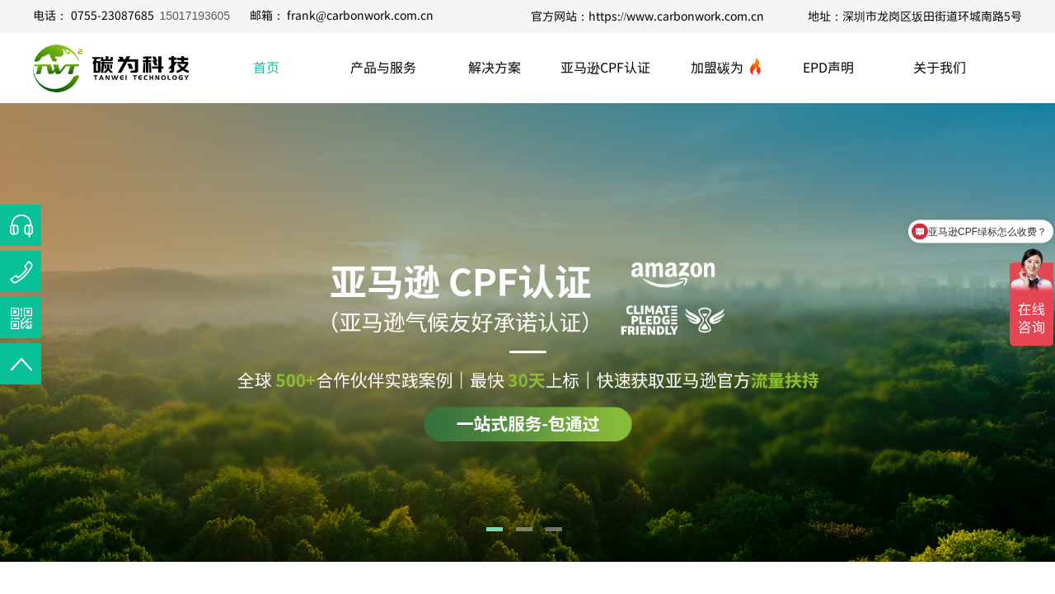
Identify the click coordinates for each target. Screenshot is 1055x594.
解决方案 (494, 67)
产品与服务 (383, 67)
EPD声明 (828, 67)
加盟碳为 (717, 67)
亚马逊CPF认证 (605, 67)
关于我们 (939, 67)
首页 (266, 67)
